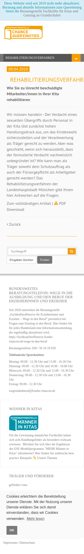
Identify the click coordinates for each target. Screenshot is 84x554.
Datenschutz (27, 542)
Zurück (14, 224)
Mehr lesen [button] (35, 519)
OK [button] (11, 530)
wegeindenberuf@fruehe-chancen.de (32, 391)
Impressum (10, 542)
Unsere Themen (47, 458)
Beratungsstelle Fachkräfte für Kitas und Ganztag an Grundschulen (49, 13)
